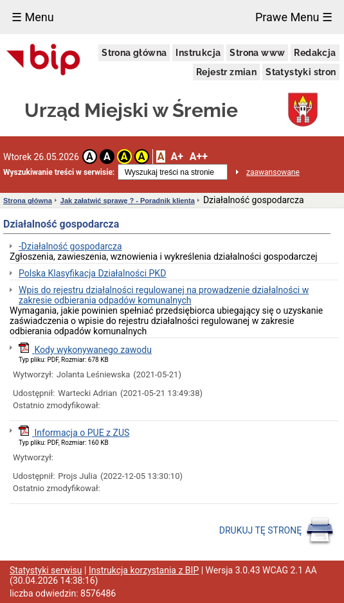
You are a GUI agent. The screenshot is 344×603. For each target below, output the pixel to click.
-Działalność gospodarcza (70, 246)
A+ (176, 156)
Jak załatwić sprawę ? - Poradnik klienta (127, 200)
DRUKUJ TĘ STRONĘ (276, 531)
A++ (199, 156)
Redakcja (315, 53)
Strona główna (134, 53)
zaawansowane (273, 172)
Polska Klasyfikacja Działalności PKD (92, 273)
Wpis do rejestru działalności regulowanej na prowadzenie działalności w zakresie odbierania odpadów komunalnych (164, 295)
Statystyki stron (301, 72)
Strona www (257, 53)
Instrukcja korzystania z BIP (144, 570)
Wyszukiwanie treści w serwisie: (58, 172)
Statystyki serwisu (46, 570)
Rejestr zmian (226, 72)
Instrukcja (198, 53)
